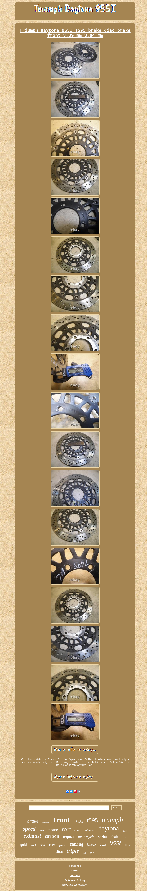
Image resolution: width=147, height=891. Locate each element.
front (62, 820)
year (92, 852)
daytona (108, 828)
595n (42, 830)
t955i (125, 831)
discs (127, 845)
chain (115, 837)
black (91, 844)
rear (66, 829)
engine (68, 836)
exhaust (32, 836)
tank (124, 838)
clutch (77, 830)
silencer (90, 830)
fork (84, 853)
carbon (52, 836)
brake (32, 821)
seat (42, 845)
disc (59, 851)
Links (75, 870)
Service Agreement (75, 885)
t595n (78, 821)
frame (53, 830)
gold (23, 845)
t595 (92, 820)
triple (73, 850)
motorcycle (86, 837)
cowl (103, 845)
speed (29, 829)
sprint (102, 837)
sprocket (62, 845)
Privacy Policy (75, 880)
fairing (76, 844)
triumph (112, 820)
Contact (75, 875)
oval (33, 845)
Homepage (75, 866)
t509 (52, 845)
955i (115, 843)
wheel (45, 822)
